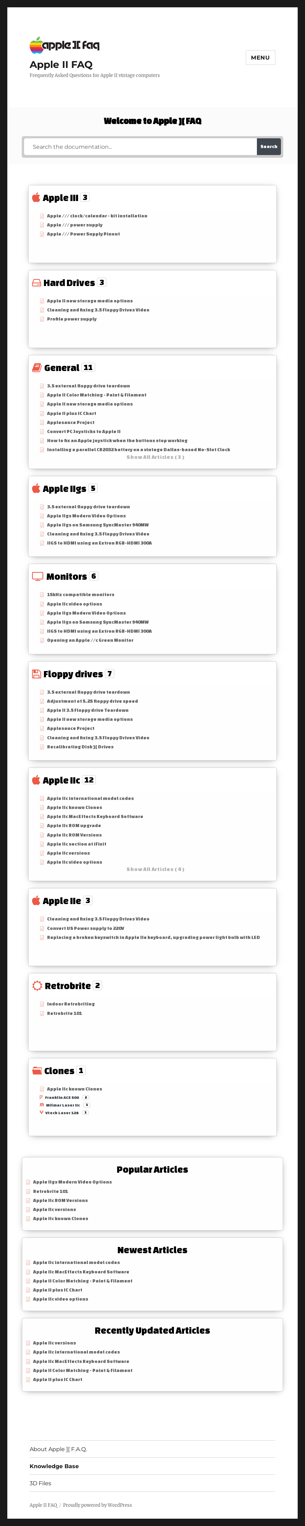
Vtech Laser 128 (61, 1113)
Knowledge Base (54, 1466)
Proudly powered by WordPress (97, 1505)
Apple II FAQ (61, 64)
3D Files (40, 1483)
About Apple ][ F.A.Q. (58, 1449)
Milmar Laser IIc (63, 1105)
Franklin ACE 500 (62, 1097)
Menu (260, 57)
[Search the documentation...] (140, 146)
